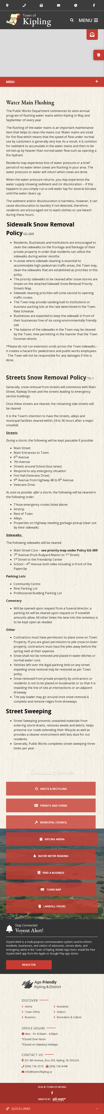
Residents (62, 1006)
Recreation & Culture (69, 1017)
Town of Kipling (28, 20)
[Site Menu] (52, 82)
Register (29, 964)
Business (30, 1017)
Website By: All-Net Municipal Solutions (59, 1100)
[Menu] (88, 20)
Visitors (61, 1012)
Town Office (32, 1012)
